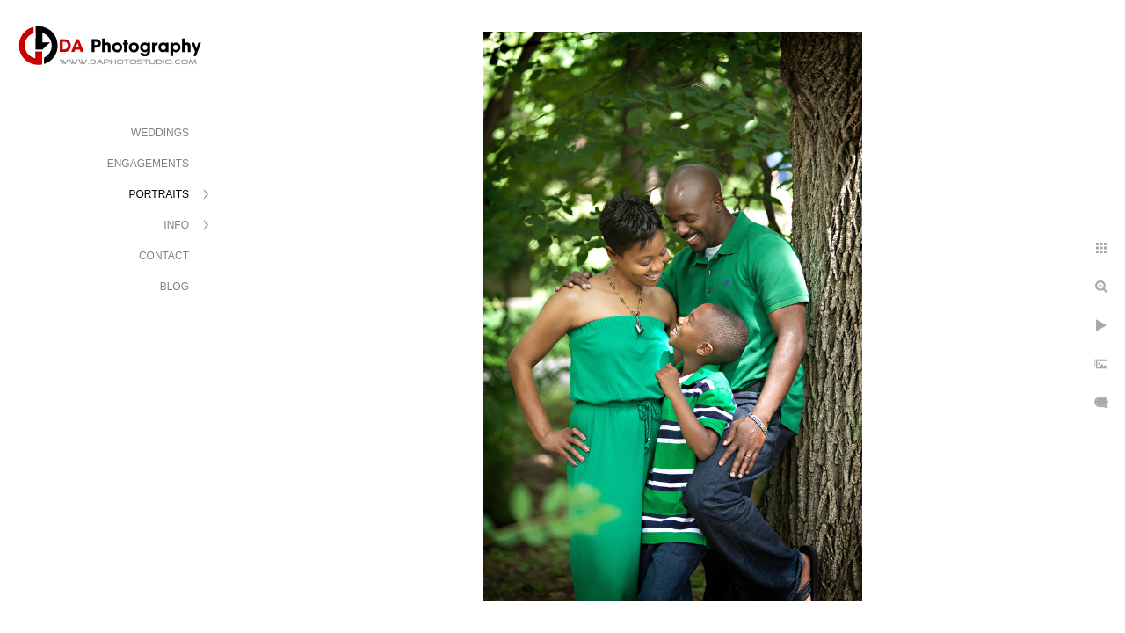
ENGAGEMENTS (148, 163)
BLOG (174, 286)
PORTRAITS (159, 194)
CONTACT (164, 256)
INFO (176, 225)
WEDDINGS (160, 133)
